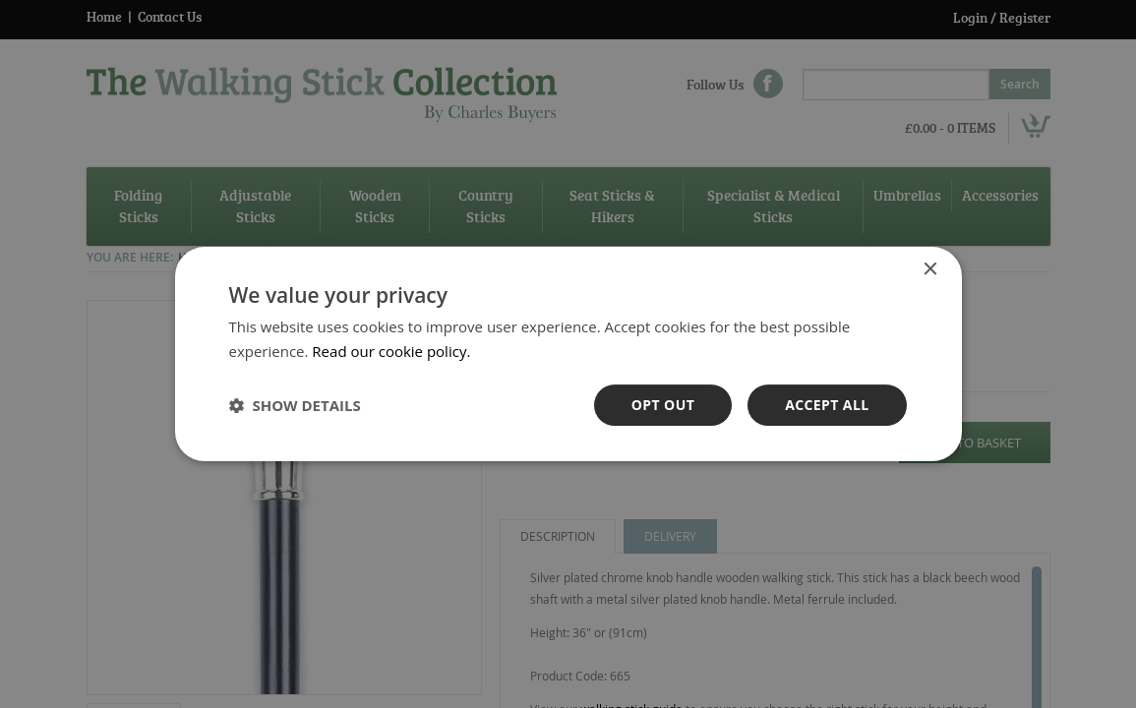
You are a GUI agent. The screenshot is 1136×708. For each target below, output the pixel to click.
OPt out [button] (662, 404)
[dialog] (568, 354)
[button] (295, 405)
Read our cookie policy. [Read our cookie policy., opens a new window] (391, 351)
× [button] (930, 270)
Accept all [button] (826, 404)
